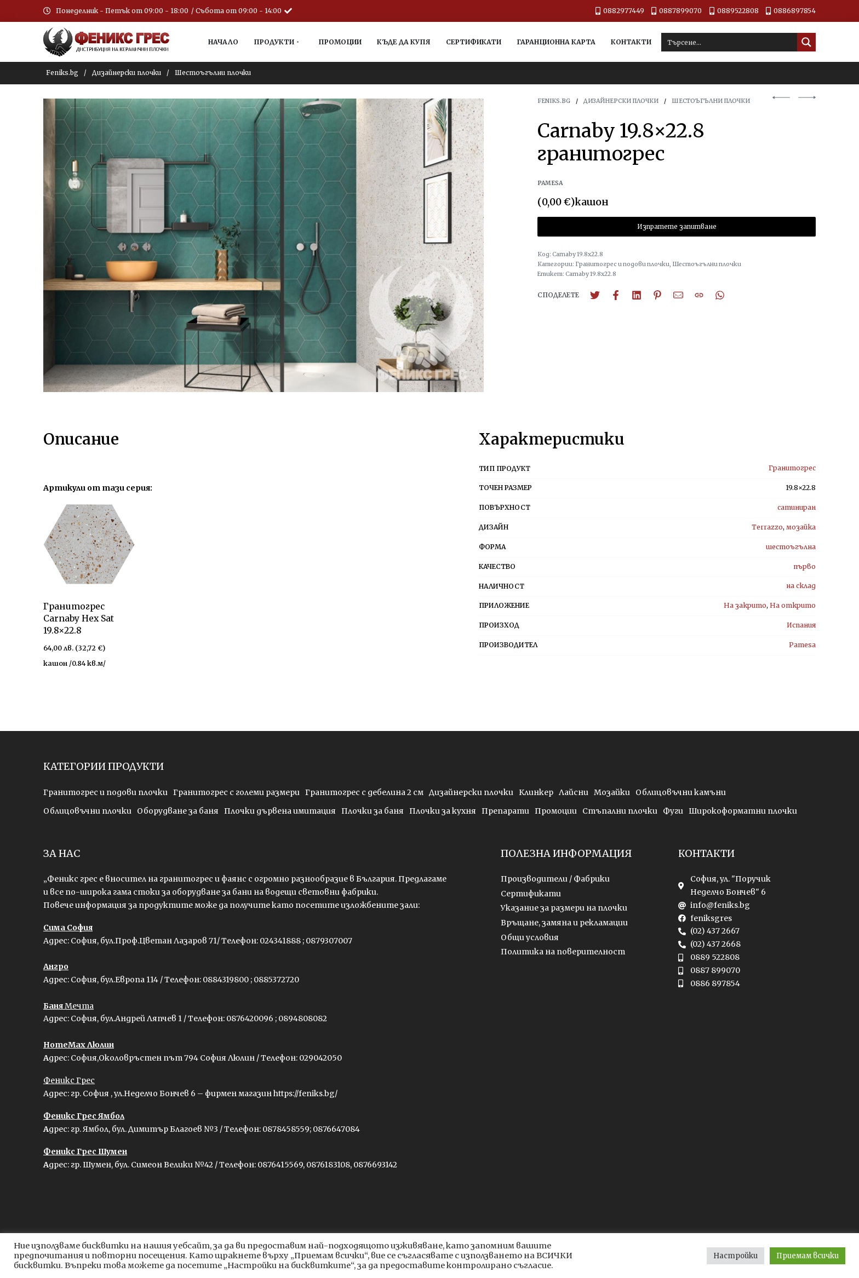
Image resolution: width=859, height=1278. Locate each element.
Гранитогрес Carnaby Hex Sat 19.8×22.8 (78, 618)
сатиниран (796, 507)
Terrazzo (767, 527)
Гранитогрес (792, 468)
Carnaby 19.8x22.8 (590, 274)
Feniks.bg (62, 72)
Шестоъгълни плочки (213, 72)
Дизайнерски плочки (126, 72)
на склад (801, 586)
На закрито (745, 605)
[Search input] (729, 42)
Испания (801, 625)
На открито (793, 605)
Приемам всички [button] (807, 1255)
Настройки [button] (735, 1255)
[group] (89, 544)
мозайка (801, 527)
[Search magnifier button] (806, 42)
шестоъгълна (791, 547)
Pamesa (802, 645)
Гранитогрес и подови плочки (622, 264)
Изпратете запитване (677, 227)
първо (804, 566)
